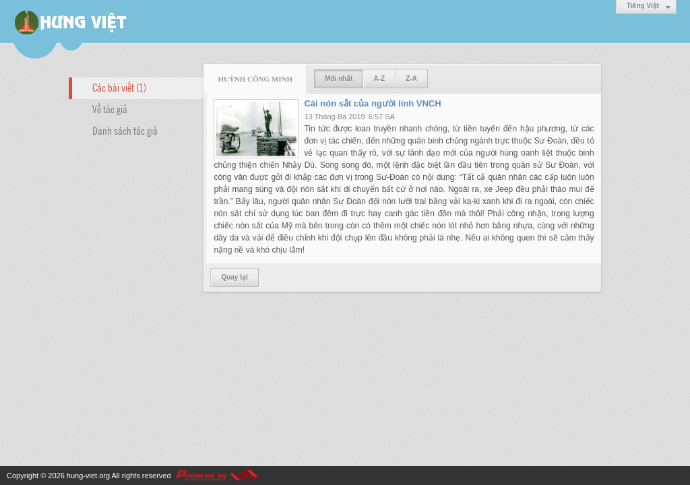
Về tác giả (109, 108)
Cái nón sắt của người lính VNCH (372, 103)
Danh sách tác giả (125, 130)
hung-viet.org (88, 476)
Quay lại (234, 277)
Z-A (411, 78)
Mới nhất (338, 78)
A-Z (379, 78)
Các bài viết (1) (119, 86)
